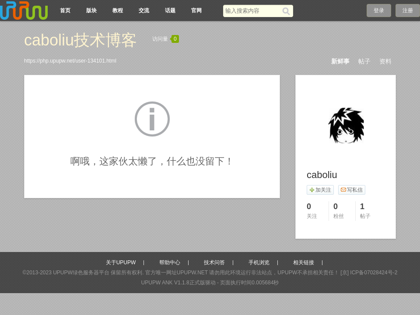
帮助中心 (169, 262)
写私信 (351, 190)
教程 (117, 10)
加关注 (320, 190)
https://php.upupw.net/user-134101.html (70, 61)
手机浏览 (259, 262)
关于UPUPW (121, 262)
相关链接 (303, 262)
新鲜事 (340, 61)
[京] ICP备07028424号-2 (368, 273)
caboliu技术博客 (80, 40)
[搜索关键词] (252, 10)
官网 (196, 10)
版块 (91, 10)
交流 (144, 10)
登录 (379, 10)
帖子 (364, 61)
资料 (385, 61)
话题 (170, 10)
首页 (65, 10)
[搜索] (287, 11)
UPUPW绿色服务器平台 (81, 273)
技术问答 (214, 262)
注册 (407, 10)
